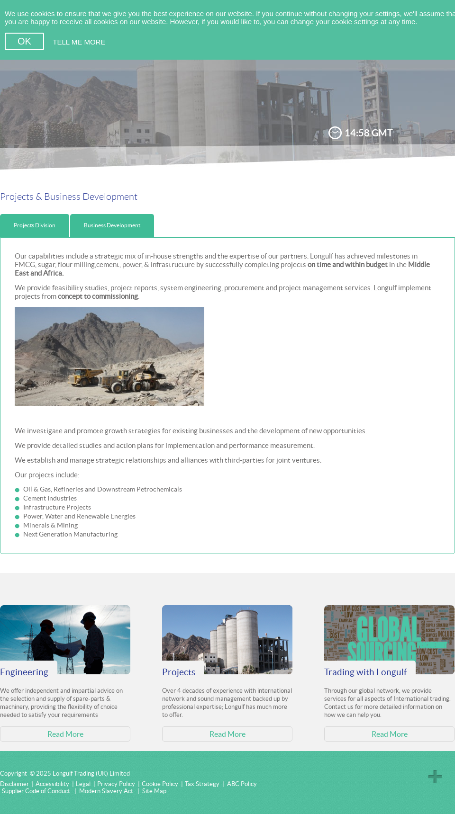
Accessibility (52, 783)
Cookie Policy (160, 783)
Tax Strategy (202, 783)
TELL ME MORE (79, 42)
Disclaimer (14, 783)
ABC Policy (242, 783)
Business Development (112, 225)
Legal (83, 783)
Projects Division (34, 225)
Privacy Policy (116, 783)
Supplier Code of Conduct (36, 791)
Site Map (154, 791)
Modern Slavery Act (106, 791)
